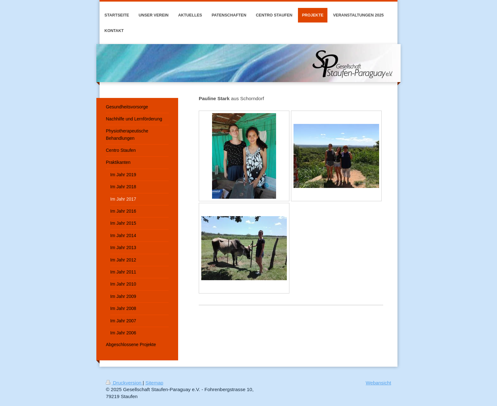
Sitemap (154, 382)
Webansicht (378, 382)
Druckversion (124, 382)
